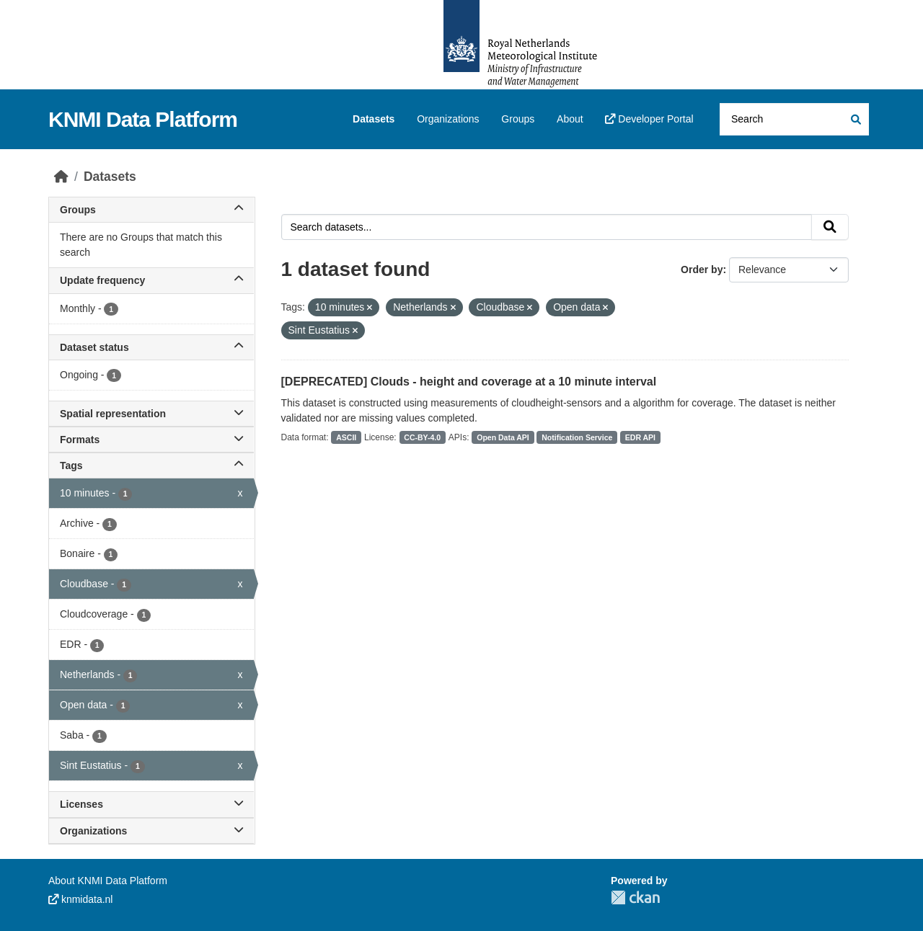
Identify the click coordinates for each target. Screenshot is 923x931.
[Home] (61, 176)
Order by (702, 269)
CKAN (635, 897)
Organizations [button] (151, 830)
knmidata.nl (80, 899)
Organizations (448, 119)
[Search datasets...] (794, 119)
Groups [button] (151, 209)
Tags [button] (151, 465)
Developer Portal (649, 119)
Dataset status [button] (151, 347)
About (570, 119)
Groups (517, 119)
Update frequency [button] (151, 280)
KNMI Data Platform (142, 119)
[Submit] (854, 119)
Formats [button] (151, 439)
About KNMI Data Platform (107, 880)
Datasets (373, 119)
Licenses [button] (151, 804)
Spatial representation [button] (151, 413)
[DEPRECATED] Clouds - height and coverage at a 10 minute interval (469, 381)
